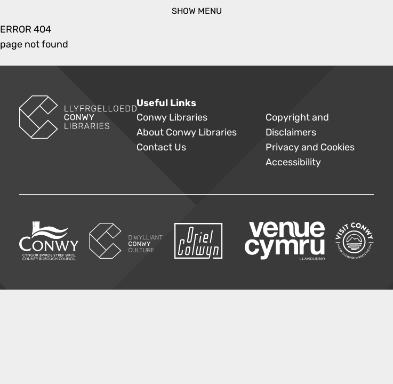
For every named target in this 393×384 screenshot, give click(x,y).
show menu (197, 11)
